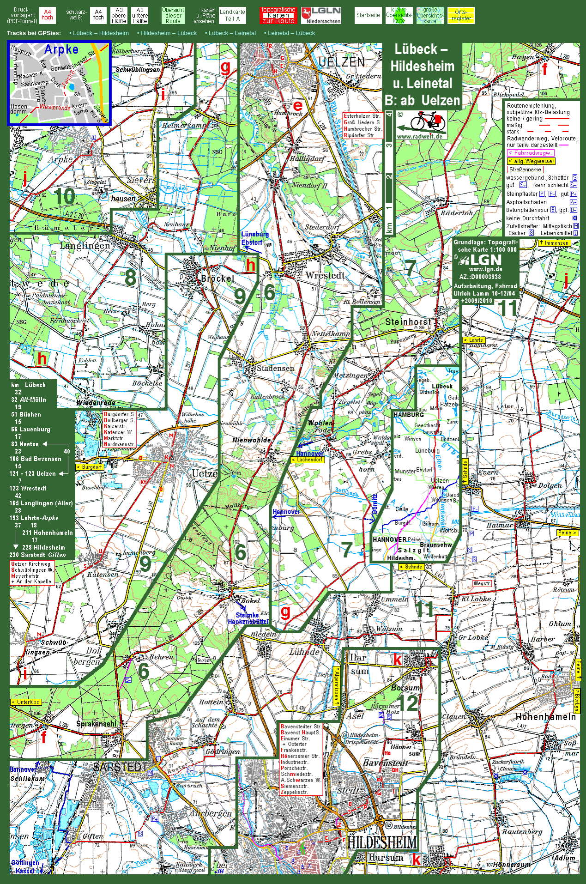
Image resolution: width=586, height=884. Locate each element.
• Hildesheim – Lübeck (167, 33)
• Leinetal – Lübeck (289, 33)
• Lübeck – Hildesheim (99, 33)
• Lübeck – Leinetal (230, 33)
